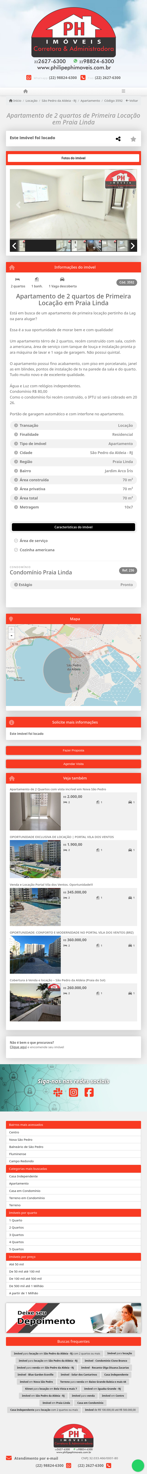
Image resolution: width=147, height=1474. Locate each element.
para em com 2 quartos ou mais (57, 1353)
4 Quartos (16, 1242)
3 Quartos (16, 1235)
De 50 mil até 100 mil (24, 1271)
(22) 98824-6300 (63, 77)
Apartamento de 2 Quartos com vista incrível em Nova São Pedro (58, 789)
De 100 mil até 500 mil (25, 1278)
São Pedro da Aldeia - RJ (59, 100)
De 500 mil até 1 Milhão (26, 1286)
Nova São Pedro (20, 1139)
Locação (31, 100)
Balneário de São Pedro (26, 1147)
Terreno (15, 1205)
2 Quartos (16, 1227)
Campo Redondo (21, 1161)
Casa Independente (23, 1176)
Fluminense (17, 1154)
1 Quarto (15, 1220)
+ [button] (11, 630)
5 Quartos (16, 1249)
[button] (19, 204)
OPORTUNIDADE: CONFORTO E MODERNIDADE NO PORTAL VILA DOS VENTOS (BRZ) (72, 932)
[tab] (23, 158)
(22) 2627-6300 (108, 77)
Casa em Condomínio (24, 1191)
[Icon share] (57, 1092)
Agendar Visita (73, 764)
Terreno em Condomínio (27, 1198)
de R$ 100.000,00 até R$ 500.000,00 (110, 1410)
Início (15, 100)
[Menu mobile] (25, 91)
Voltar (132, 100)
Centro (14, 1132)
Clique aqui (18, 1047)
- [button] (11, 636)
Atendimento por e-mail (32, 1458)
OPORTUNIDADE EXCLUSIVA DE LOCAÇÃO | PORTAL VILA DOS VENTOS (62, 837)
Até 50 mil (16, 1264)
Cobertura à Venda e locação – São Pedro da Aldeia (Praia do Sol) (57, 980)
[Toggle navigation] (123, 91)
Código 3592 (113, 100)
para (119, 1353)
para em (48, 1360)
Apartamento (90, 100)
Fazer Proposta (73, 750)
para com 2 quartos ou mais (44, 1410)
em (36, 1382)
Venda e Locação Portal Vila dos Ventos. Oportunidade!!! (51, 884)
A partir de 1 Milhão (23, 1293)
